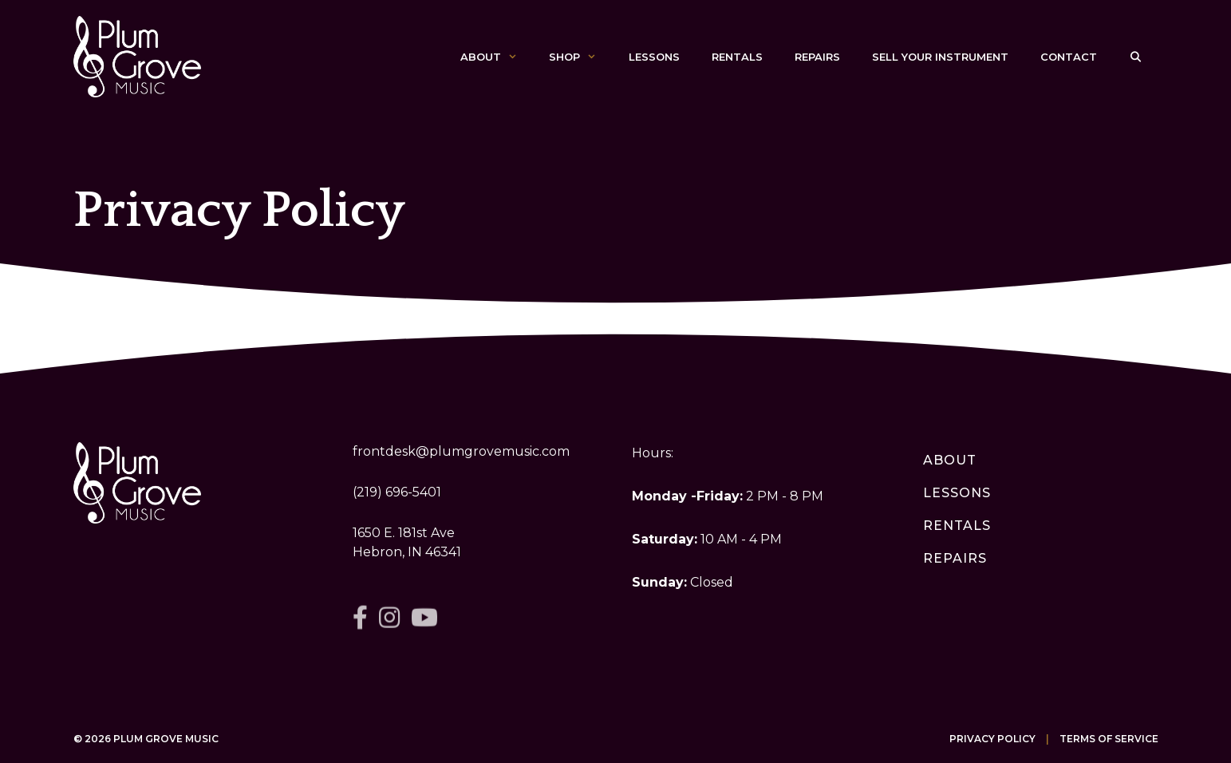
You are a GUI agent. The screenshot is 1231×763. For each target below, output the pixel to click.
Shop (580, 57)
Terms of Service (1108, 739)
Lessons (654, 56)
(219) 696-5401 (397, 492)
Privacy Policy (992, 739)
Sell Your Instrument (940, 56)
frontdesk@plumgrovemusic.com (461, 451)
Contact (1068, 56)
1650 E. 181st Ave (404, 532)
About (496, 57)
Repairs (817, 56)
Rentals (737, 56)
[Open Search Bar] (1135, 57)
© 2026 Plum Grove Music (146, 739)
